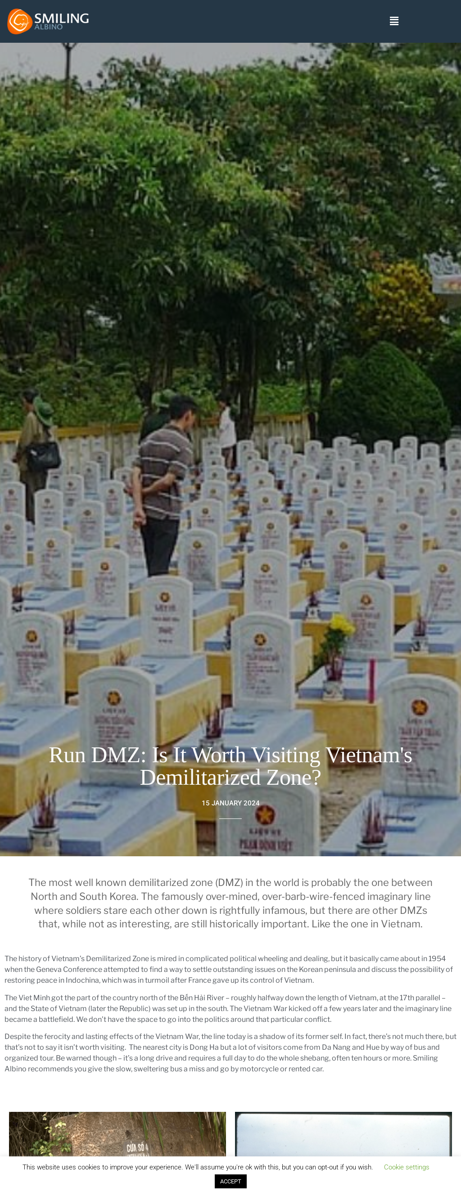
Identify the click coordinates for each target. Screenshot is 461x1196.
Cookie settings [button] (406, 1167)
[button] (394, 21)
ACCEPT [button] (230, 1181)
